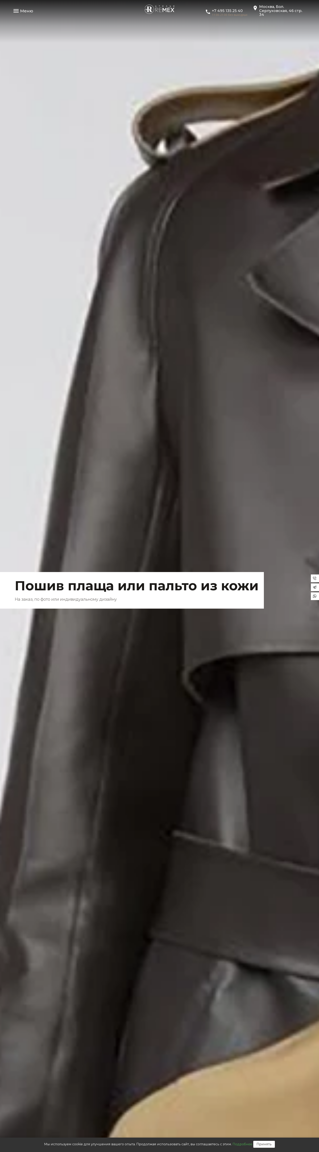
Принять (264, 1144)
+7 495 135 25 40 (227, 11)
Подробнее (242, 1144)
